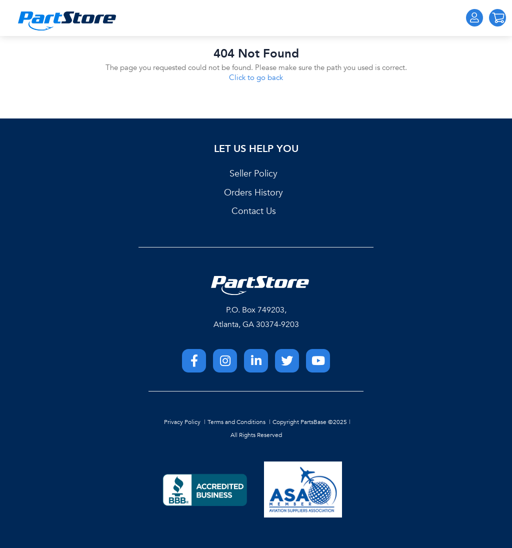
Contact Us (254, 211)
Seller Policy (254, 174)
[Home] (67, 21)
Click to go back (256, 77)
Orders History (253, 192)
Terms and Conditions (237, 422)
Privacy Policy (182, 422)
